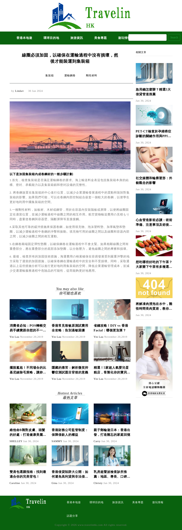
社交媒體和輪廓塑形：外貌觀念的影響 (154, 180)
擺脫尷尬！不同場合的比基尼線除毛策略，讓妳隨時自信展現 (28, 370)
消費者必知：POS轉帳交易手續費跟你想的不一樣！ (28, 328)
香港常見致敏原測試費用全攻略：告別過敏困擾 (70, 328)
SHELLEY (16, 441)
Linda (18, 91)
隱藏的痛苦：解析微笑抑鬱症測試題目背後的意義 (70, 370)
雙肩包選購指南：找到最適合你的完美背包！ (28, 474)
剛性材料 (91, 75)
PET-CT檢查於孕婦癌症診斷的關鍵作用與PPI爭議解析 (153, 134)
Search (174, 37)
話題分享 (72, 515)
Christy (98, 483)
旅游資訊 (76, 38)
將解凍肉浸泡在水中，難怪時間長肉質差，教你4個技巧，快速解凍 (154, 306)
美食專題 (100, 38)
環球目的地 (51, 38)
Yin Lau (14, 336)
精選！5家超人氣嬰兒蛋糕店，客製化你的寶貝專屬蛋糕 (112, 370)
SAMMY (57, 441)
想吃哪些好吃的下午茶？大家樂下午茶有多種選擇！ (154, 264)
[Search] (147, 37)
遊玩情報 (157, 502)
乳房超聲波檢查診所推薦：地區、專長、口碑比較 (112, 474)
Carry (97, 441)
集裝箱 (49, 75)
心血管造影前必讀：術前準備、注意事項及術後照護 (154, 222)
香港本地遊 (24, 38)
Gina (54, 483)
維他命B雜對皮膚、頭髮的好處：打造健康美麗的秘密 (28, 432)
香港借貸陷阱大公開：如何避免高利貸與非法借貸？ (70, 474)
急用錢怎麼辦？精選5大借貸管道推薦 (153, 92)
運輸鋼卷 (69, 75)
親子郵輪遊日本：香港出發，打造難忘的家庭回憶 (112, 432)
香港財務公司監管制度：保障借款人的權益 (70, 432)
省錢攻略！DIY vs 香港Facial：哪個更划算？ (111, 328)
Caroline (15, 483)
